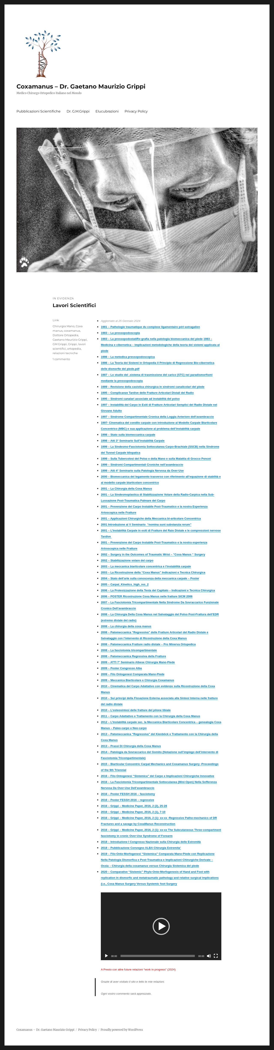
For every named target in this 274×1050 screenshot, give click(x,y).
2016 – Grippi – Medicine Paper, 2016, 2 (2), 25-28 (134, 805)
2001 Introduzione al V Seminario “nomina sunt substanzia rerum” (146, 524)
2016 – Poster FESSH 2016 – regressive (127, 800)
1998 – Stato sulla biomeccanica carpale (128, 434)
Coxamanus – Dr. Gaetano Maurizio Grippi (80, 86)
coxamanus (72, 330)
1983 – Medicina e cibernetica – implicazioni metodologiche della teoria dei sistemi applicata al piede (160, 344)
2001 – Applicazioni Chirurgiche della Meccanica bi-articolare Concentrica (151, 518)
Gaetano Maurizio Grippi (70, 339)
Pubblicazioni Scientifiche (38, 111)
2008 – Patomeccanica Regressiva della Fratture (133, 656)
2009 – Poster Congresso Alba (121, 668)
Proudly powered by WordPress (122, 1030)
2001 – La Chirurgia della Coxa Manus (126, 488)
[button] (161, 926)
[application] (161, 926)
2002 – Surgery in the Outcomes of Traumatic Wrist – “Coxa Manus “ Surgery (153, 554)
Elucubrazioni (107, 111)
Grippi (72, 344)
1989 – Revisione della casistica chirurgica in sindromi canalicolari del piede (152, 386)
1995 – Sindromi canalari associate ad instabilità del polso (140, 398)
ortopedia (74, 348)
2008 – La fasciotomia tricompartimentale (129, 650)
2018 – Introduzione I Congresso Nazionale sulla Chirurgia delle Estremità (151, 841)
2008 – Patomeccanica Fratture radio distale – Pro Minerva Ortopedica (148, 644)
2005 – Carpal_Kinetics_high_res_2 (125, 584)
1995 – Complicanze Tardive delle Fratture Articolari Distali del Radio (147, 392)
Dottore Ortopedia (65, 335)
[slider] (158, 956)
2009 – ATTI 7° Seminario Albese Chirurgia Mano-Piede (138, 662)
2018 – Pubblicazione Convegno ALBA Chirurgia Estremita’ (141, 847)
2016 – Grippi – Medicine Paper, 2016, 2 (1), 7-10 (133, 811)
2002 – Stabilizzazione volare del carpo (127, 560)
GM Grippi (60, 344)
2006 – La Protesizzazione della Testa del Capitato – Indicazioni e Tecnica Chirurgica (158, 590)
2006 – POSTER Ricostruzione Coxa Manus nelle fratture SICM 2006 (146, 596)
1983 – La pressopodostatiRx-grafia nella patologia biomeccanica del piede (152, 338)
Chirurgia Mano (63, 326)
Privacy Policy (136, 111)
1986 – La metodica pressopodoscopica (128, 356)
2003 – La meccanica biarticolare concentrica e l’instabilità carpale (146, 566)
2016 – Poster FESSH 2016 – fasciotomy (128, 794)
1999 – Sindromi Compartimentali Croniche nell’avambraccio (142, 464)
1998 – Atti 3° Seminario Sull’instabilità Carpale (132, 440)
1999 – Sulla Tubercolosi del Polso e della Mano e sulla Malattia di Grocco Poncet (156, 458)
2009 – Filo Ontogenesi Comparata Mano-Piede (132, 674)
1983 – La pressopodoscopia (120, 332)
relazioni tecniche (65, 353)
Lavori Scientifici (74, 305)
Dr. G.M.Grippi (78, 111)
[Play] (106, 956)
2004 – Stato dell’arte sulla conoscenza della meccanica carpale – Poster (150, 578)
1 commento (61, 359)
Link (56, 320)
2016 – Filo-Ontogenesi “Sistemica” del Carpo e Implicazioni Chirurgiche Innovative (157, 776)
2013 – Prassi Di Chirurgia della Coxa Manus (131, 746)
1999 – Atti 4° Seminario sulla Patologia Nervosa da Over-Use (142, 470)
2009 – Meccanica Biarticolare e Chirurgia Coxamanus (137, 680)
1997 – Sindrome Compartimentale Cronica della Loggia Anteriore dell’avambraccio (157, 416)
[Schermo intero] (216, 956)
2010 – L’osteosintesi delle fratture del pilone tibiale (136, 710)
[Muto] (209, 956)
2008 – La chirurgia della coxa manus (126, 626)
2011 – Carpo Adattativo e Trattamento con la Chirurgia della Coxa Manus (150, 716)
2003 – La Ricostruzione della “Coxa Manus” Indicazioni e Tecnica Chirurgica (153, 572)
